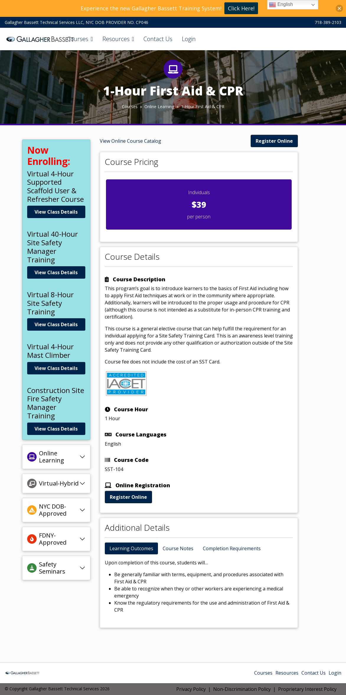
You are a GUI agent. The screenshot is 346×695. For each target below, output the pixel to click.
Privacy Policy (191, 689)
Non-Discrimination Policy (242, 689)
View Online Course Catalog (130, 141)
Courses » (133, 106)
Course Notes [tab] (178, 548)
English (281, 4)
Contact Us (157, 39)
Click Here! (241, 8)
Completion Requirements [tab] (232, 548)
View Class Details (56, 212)
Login (189, 39)
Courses (77, 39)
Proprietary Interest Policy (307, 689)
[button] (339, 8)
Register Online (274, 141)
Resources (116, 39)
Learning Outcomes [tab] (131, 548)
